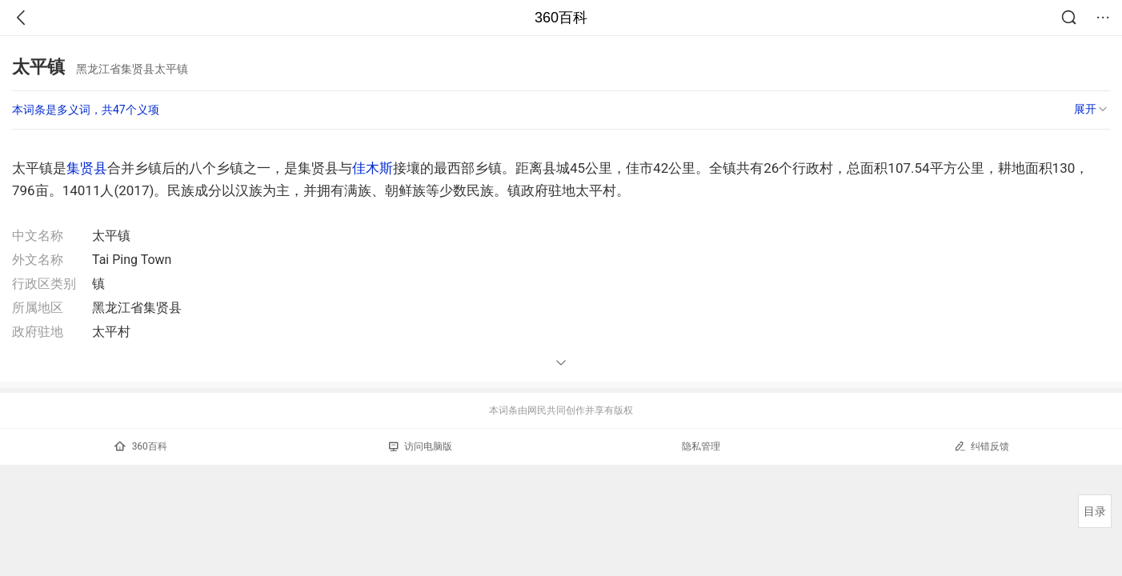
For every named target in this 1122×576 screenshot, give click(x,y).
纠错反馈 (981, 446)
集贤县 (86, 168)
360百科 (561, 18)
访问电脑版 (420, 446)
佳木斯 (372, 168)
